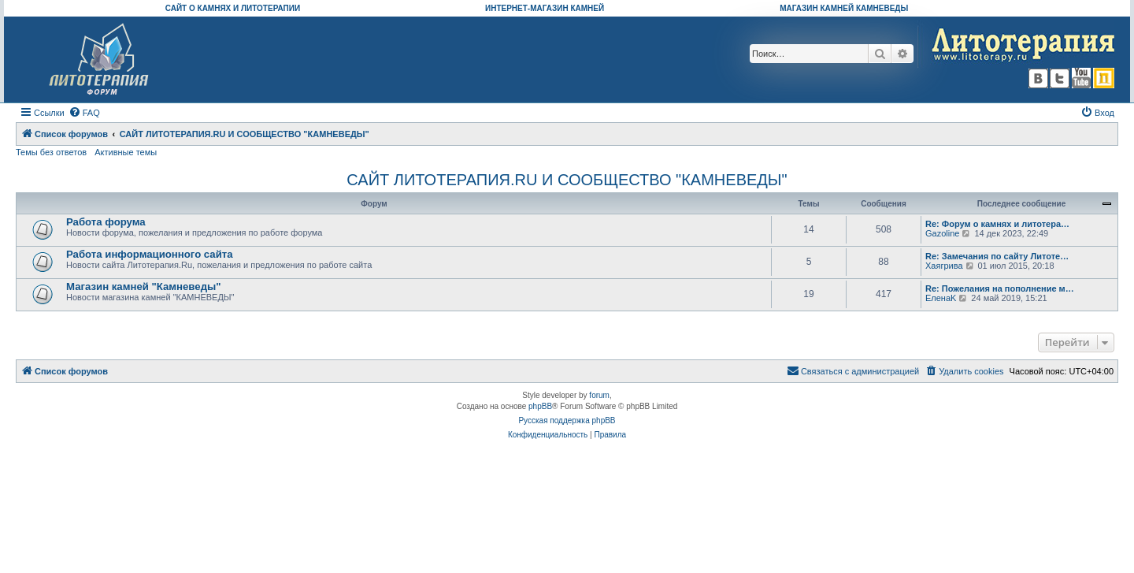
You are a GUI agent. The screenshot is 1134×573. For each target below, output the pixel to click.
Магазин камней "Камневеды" (143, 286)
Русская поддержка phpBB (566, 420)
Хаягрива (944, 265)
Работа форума (106, 222)
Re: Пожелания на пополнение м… (999, 288)
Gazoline (942, 233)
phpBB (540, 406)
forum (599, 395)
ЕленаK (940, 298)
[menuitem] (84, 112)
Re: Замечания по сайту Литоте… (997, 256)
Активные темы (125, 152)
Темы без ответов (51, 152)
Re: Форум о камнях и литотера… (997, 224)
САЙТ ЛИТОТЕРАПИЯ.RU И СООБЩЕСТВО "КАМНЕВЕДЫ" (566, 179)
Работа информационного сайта (149, 254)
